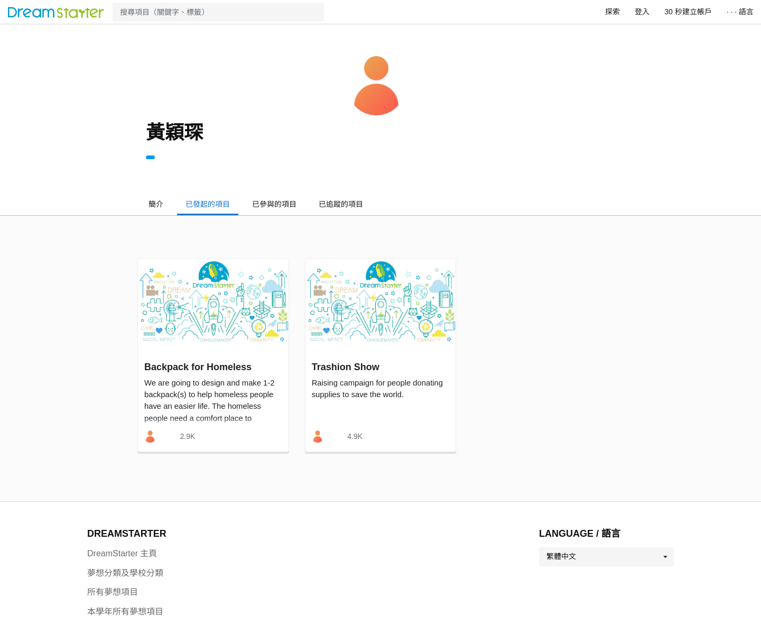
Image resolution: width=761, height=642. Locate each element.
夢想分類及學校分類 (125, 572)
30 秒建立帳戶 (687, 11)
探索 (612, 11)
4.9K (355, 436)
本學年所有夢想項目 (125, 611)
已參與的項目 (274, 204)
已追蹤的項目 (341, 204)
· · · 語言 (740, 11)
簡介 (156, 204)
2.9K (187, 436)
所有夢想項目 (112, 592)
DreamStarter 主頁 (122, 553)
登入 (642, 11)
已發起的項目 (207, 204)
